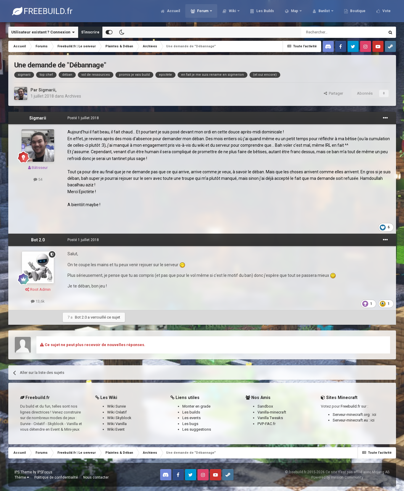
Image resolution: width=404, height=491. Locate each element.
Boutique (357, 12)
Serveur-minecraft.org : (352, 414)
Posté (83, 118)
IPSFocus (44, 472)
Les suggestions (196, 429)
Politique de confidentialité (56, 477)
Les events (191, 418)
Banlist (324, 12)
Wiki (232, 12)
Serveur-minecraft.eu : (352, 420)
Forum (202, 12)
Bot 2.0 (38, 240)
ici (374, 414)
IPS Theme (23, 472)
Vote (386, 12)
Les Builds (264, 12)
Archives (73, 96)
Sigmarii (46, 90)
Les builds (191, 412)
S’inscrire (90, 32)
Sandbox (265, 406)
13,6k (38, 301)
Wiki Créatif (117, 412)
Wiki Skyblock (119, 418)
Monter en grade (196, 406)
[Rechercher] (330, 32)
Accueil (173, 12)
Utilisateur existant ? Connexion (43, 32)
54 (37, 179)
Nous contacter (96, 477)
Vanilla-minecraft (271, 412)
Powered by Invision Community (337, 477)
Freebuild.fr (350, 406)
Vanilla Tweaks (270, 418)
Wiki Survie (116, 406)
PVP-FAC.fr (266, 423)
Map (294, 12)
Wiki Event (116, 429)
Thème (22, 477)
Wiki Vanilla (117, 423)
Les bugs (190, 423)
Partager (333, 93)
